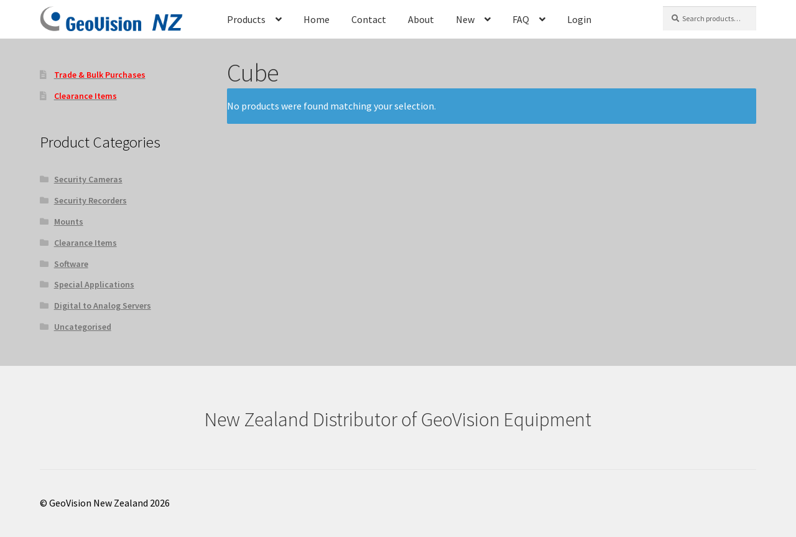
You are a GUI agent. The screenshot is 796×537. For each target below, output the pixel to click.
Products (246, 19)
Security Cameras (88, 179)
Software (71, 263)
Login (579, 19)
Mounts (68, 221)
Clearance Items (85, 242)
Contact (368, 19)
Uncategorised (82, 326)
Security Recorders (90, 200)
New (465, 19)
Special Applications (94, 284)
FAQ (520, 19)
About (421, 19)
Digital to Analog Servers (102, 305)
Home (316, 19)
